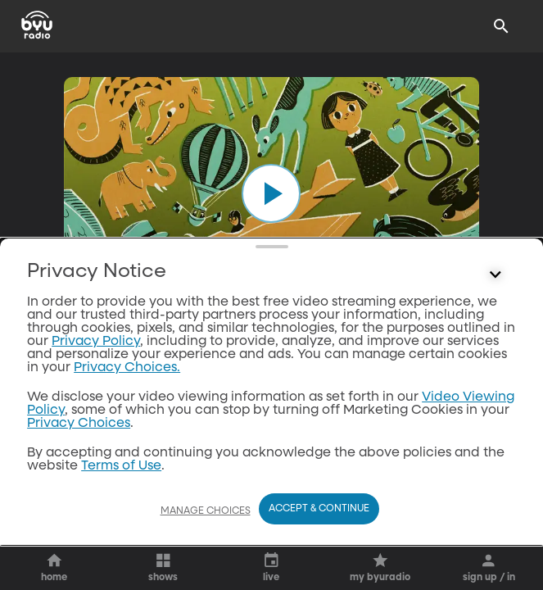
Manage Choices (206, 511)
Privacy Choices (78, 472)
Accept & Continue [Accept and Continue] (319, 509)
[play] (271, 193)
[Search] (501, 26)
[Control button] (495, 323)
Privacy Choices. (127, 416)
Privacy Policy (96, 390)
